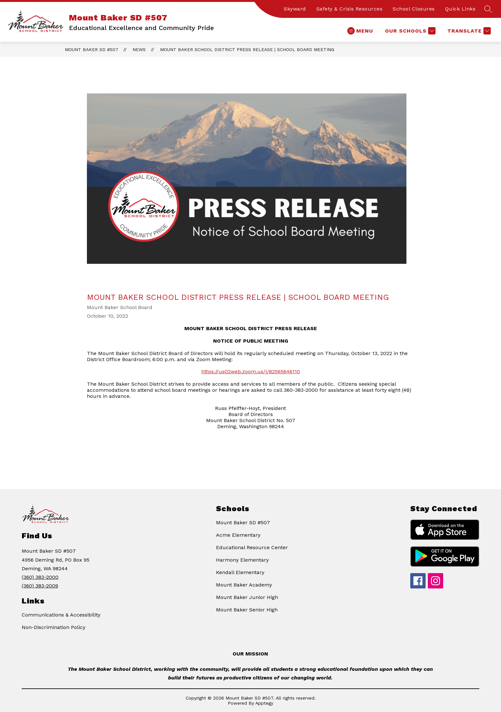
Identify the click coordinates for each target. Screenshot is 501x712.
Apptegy (264, 703)
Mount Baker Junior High (247, 597)
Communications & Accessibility (61, 615)
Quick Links (460, 9)
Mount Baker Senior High (247, 610)
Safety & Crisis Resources (349, 9)
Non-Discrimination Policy (53, 627)
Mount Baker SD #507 (91, 49)
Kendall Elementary (240, 572)
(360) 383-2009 (40, 586)
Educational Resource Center (252, 547)
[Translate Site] (468, 31)
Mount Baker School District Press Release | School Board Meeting (247, 49)
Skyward (295, 9)
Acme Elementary (238, 535)
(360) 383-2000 (40, 577)
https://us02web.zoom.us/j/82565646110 (250, 371)
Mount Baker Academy (244, 585)
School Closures (414, 9)
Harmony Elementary (242, 560)
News (139, 49)
